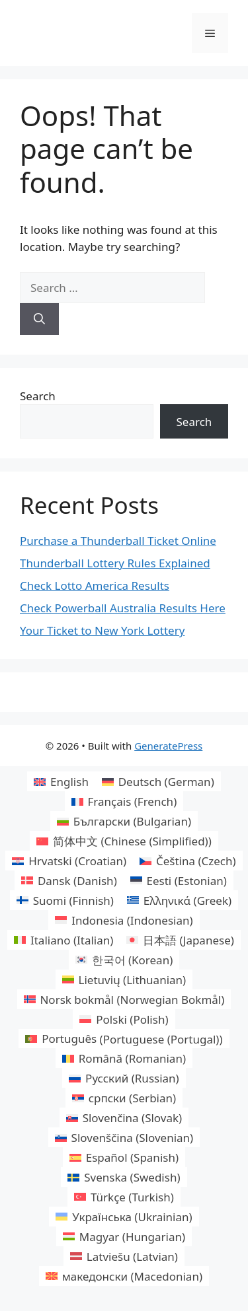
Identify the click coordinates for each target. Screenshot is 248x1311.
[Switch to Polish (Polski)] (124, 1019)
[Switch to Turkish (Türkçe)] (124, 1197)
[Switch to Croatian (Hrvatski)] (69, 860)
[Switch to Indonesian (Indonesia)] (123, 920)
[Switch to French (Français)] (124, 801)
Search (38, 396)
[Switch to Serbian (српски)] (124, 1098)
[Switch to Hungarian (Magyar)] (124, 1236)
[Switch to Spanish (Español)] (124, 1157)
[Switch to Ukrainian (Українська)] (123, 1216)
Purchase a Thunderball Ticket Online (118, 540)
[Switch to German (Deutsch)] (158, 781)
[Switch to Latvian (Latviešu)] (124, 1256)
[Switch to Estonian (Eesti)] (178, 880)
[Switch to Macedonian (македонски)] (124, 1276)
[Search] (39, 319)
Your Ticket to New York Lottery (102, 630)
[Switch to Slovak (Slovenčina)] (124, 1117)
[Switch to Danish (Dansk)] (69, 880)
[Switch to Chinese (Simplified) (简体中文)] (124, 841)
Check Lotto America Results (94, 585)
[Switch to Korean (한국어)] (124, 960)
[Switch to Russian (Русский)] (123, 1078)
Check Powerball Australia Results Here (123, 608)
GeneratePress (168, 745)
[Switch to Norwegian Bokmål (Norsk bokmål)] (124, 999)
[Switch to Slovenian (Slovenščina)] (124, 1137)
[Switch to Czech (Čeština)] (187, 860)
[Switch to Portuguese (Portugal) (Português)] (124, 1039)
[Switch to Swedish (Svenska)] (123, 1177)
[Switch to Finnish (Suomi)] (65, 900)
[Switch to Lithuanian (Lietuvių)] (124, 979)
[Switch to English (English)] (61, 781)
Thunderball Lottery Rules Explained (115, 563)
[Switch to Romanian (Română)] (124, 1058)
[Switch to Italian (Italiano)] (63, 940)
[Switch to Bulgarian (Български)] (124, 821)
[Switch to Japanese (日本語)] (180, 940)
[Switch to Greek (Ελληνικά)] (179, 900)
